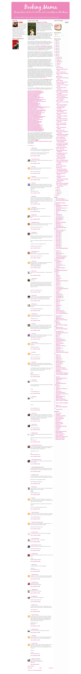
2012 (57, 51)
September (58, 61)
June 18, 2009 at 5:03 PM (35, 541)
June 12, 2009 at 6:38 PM (35, 358)
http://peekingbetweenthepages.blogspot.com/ (37, 99)
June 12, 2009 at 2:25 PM (35, 339)
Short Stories (58, 371)
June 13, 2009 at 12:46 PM (35, 456)
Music (57, 336)
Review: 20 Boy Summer (61, 138)
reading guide (46, 79)
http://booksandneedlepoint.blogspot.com (36, 129)
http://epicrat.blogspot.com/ (33, 120)
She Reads (58, 366)
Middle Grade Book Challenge (61, 328)
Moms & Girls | (47, 17)
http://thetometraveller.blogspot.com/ (35, 121)
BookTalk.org (58, 424)
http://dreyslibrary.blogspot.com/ (34, 124)
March (57, 190)
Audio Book (58, 214)
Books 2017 (58, 244)
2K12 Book (58, 206)
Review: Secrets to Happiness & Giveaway (37, 22)
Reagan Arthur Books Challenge (62, 352)
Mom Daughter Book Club (61, 332)
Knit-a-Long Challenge (60, 311)
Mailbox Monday (59, 318)
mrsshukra (34, 582)
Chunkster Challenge (60, 257)
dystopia (57, 275)
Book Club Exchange (60, 230)
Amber (33, 261)
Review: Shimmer (59, 67)
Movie (57, 335)
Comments (57, 36)
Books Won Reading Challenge (62, 248)
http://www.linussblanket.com (33, 123)
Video (57, 389)
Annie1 (33, 379)
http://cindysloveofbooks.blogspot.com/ (35, 117)
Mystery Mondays (59, 339)
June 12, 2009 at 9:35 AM (35, 229)
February (58, 192)
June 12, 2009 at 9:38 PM (35, 376)
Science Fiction (59, 363)
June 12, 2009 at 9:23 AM (35, 219)
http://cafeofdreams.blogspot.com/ (34, 111)
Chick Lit (57, 252)
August (58, 63)
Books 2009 (58, 233)
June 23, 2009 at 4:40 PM (35, 586)
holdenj (33, 232)
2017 (57, 43)
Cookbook (58, 263)
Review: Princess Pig (60, 130)
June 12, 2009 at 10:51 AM (35, 248)
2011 (57, 52)
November (58, 58)
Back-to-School (59, 219)
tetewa (33, 207)
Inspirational (58, 305)
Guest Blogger (58, 296)
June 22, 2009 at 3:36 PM (35, 578)
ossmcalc (33, 643)
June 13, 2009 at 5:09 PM (35, 463)
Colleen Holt (34, 614)
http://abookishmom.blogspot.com (34, 93)
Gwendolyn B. (34, 222)
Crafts (57, 266)
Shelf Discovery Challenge (61, 369)
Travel (57, 387)
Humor (57, 304)
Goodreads (58, 428)
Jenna (33, 362)
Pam (32, 166)
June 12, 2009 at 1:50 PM (35, 310)
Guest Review (58, 297)
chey (32, 352)
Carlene (33, 486)
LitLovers (57, 430)
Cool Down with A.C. (60, 265)
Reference (58, 356)
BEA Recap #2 (59, 167)
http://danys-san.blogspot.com (33, 118)
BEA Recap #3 (59, 164)
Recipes (57, 354)
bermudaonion (34, 159)
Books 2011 (58, 236)
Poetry (57, 349)
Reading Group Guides (60, 439)
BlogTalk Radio (59, 226)
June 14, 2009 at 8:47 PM (35, 509)
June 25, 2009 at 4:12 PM (35, 625)
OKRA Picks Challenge (60, 345)
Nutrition (57, 344)
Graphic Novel (58, 295)
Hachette (37, 87)
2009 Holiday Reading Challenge (62, 200)
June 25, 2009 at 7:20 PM (35, 632)
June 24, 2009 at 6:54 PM (35, 611)
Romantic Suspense (60, 361)
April (57, 189)
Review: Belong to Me (60, 158)
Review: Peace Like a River (61, 147)
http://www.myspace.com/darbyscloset (35, 119)
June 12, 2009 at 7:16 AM (35, 163)
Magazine (58, 317)
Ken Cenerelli (34, 538)
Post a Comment (31, 666)
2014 (57, 48)
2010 (57, 54)
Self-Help (57, 365)
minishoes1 (34, 574)
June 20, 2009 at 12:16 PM (35, 561)
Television (58, 382)
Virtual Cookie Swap (60, 392)
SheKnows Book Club (60, 367)
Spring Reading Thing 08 (60, 378)
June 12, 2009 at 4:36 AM (35, 155)
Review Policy (58, 358)
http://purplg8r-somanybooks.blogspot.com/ (36, 112)
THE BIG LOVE (41, 48)
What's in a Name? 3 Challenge (62, 400)
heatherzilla (34, 629)
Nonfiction (58, 341)
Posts (56, 34)
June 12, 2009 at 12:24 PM (35, 292)
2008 (57, 195)
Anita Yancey (34, 512)
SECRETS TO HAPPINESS (41, 46)
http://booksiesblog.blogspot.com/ (34, 126)
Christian (57, 254)
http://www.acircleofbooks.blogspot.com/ (35, 92)
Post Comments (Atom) (37, 670)
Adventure (58, 209)
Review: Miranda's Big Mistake (62, 171)
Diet (56, 272)
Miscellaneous (58, 331)
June (57, 66)
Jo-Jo (33, 333)
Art (56, 213)
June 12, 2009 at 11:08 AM (35, 257)
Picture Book (58, 348)
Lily (32, 497)
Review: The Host (59, 100)
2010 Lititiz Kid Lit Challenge (61, 205)
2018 (57, 42)
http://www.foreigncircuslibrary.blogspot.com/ (36, 110)
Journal (57, 309)
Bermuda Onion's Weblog (60, 415)
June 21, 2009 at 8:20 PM (35, 571)
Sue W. (33, 413)
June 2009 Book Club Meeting (62, 143)
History (57, 301)
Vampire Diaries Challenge (61, 388)
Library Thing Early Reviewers (62, 313)
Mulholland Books (59, 432)
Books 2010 (58, 235)
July (57, 64)
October (58, 60)
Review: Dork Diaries (60, 148)
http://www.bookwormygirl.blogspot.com (35, 130)
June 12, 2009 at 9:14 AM (35, 211)
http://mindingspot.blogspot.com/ (34, 104)
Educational (58, 278)
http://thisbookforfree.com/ (33, 102)
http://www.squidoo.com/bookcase (34, 113)
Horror (57, 302)
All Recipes (58, 414)
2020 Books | (22, 17)
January (58, 193)
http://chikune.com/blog (32, 108)
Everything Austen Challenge (62, 90)
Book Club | (32, 17)
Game (57, 292)
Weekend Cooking (59, 396)
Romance (58, 360)
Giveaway (40, 141)
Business (57, 250)
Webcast (57, 395)
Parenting (58, 347)
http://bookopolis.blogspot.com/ (34, 103)
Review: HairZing (59, 80)
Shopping (58, 370)
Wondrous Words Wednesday (61, 406)
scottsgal (33, 313)
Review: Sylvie (59, 76)
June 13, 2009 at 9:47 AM (35, 441)
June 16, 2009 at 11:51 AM (35, 528)
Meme (57, 322)
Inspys (57, 306)
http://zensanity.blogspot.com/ (33, 95)
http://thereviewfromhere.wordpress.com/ (36, 97)
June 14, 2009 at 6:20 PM (35, 494)
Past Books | (16, 17)
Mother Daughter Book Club (61, 431)
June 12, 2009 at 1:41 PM (35, 300)
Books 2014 (58, 240)
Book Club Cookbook (60, 418)
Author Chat (58, 215)
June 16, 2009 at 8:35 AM (35, 518)
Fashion (57, 283)
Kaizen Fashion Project (36, 522)
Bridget (33, 214)
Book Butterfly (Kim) (35, 445)
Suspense (58, 379)
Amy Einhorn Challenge (60, 210)
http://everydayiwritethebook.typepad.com (36, 128)
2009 (57, 55)
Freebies (57, 291)
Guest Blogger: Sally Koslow (61, 118)
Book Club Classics (59, 417)
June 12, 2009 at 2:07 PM (35, 330)
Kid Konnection (59, 310)
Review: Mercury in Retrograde (62, 183)
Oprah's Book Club (59, 435)
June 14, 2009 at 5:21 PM (35, 483)
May (57, 187)
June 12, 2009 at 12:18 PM (35, 275)
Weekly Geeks (58, 397)
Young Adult (58, 409)
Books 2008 (58, 232)
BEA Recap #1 (59, 181)
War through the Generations (61, 393)
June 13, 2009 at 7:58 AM (35, 429)
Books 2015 (58, 241)
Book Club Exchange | (39, 17)
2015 (57, 46)
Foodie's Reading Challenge (61, 288)
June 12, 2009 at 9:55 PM (35, 393)
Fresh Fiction (58, 427)
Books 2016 (58, 243)
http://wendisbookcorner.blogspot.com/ (35, 125)
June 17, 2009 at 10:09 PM (35, 535)
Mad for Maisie (58, 315)
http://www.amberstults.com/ (33, 105)
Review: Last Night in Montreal (62, 160)
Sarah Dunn (49, 46)
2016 (57, 45)
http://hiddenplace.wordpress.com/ (34, 100)
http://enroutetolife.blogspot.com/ (34, 115)
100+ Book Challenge (60, 198)
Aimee (33, 635)
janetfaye (33, 596)
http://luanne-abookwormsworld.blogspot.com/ (37, 109)
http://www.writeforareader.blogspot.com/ (36, 91)
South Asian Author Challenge (62, 374)
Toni (32, 323)
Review (50, 141)
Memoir (57, 323)
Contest (57, 262)
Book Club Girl (58, 419)
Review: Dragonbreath (60, 137)
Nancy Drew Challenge (60, 340)
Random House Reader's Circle (62, 436)
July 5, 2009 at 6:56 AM (34, 664)
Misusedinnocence (35, 544)
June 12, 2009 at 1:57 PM (35, 320)
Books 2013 (58, 239)
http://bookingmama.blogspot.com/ (34, 106)
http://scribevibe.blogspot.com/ (34, 96)
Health (57, 298)
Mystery (57, 337)
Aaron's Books (58, 413)
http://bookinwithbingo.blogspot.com (35, 127)
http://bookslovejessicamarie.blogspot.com (36, 107)
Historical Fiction (59, 300)
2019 (57, 40)
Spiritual (57, 376)
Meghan (33, 148)
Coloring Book (58, 261)
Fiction (36, 141)
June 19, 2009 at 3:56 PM (35, 550)
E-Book (57, 276)
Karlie (33, 176)
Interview (57, 308)
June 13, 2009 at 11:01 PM (35, 471)
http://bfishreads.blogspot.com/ (34, 94)
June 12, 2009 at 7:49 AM (35, 179)
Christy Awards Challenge (61, 256)
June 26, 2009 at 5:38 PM (35, 655)
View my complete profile (17, 36)
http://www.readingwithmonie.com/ (34, 114)
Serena (33, 295)
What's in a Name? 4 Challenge (62, 402)
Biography (58, 223)
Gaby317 (33, 278)
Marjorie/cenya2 (35, 658)
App (56, 211)
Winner (57, 405)
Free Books (58, 289)
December (58, 57)
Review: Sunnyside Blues (61, 166)
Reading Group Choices (60, 437)
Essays (57, 279)
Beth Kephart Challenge (60, 222)
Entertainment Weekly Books (61, 426)
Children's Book (59, 253)
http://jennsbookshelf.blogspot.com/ (35, 122)
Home (58, 17)
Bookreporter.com (59, 422)
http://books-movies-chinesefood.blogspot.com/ (37, 101)
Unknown (33, 342)
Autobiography (59, 218)
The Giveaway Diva (35, 459)
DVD (57, 274)
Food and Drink (59, 287)
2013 (57, 49)
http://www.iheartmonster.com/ (33, 98)
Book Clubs (32, 141)
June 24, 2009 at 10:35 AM (35, 601)
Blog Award (58, 224)
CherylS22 (34, 553)
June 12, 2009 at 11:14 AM (35, 267)
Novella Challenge (59, 343)
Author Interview (59, 217)
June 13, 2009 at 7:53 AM (35, 421)
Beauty (57, 220)
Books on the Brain (59, 423)
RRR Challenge (59, 362)
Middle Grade (58, 327)
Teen (57, 380)
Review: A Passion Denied (61, 123)
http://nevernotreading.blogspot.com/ (35, 90)
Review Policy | (53, 17)
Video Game (58, 391)
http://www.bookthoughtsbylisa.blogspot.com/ (36, 116)
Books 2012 (58, 237)
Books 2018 (58, 245)
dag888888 (34, 589)
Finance (57, 285)
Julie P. (21, 22)
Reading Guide (45, 141)
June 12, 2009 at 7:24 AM (35, 173)
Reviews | (27, 17)
